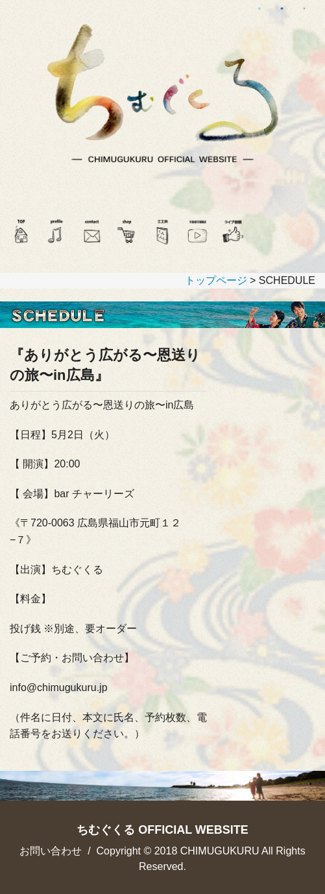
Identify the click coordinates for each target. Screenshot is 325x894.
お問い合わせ (50, 850)
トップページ (216, 280)
